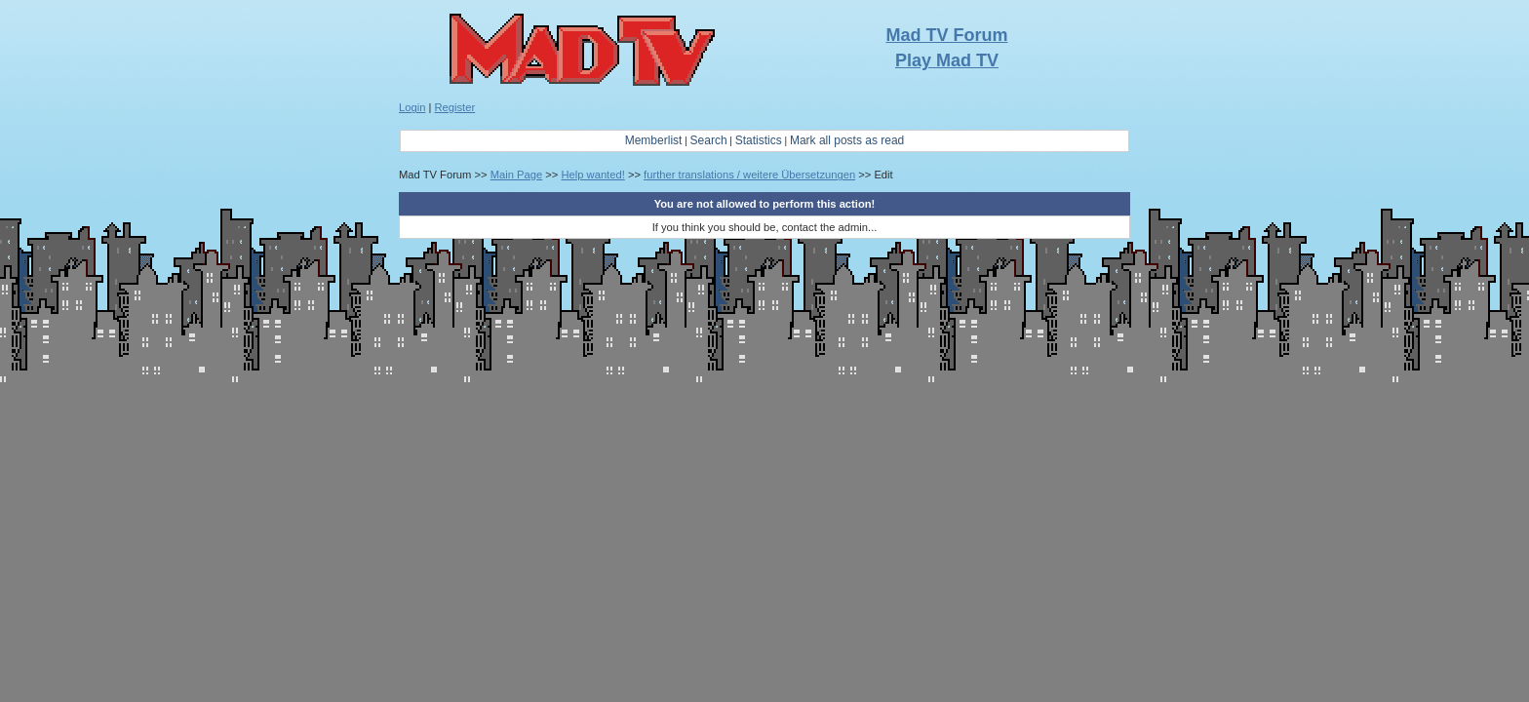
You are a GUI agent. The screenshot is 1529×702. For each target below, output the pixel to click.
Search (708, 140)
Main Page (516, 174)
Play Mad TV (947, 60)
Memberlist (654, 140)
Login (412, 107)
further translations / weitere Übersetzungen (749, 174)
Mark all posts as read (847, 140)
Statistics (758, 140)
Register (455, 107)
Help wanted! (592, 174)
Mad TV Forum (947, 35)
